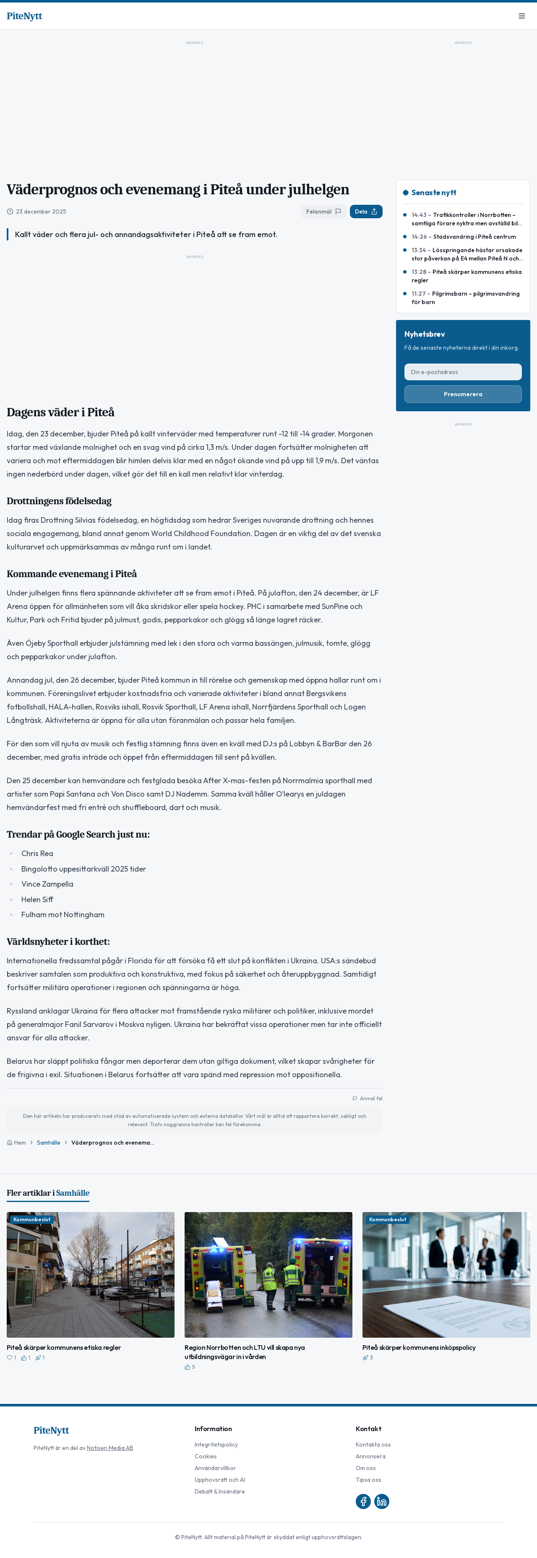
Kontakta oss (373, 1444)
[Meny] (522, 16)
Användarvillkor (215, 1468)
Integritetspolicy (216, 1444)
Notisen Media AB (110, 1448)
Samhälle (48, 1142)
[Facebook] (363, 1501)
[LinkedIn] (381, 1501)
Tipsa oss (368, 1479)
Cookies (206, 1456)
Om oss (366, 1468)
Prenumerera (463, 394)
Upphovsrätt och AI (220, 1479)
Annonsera (371, 1456)
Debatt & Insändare (220, 1491)
